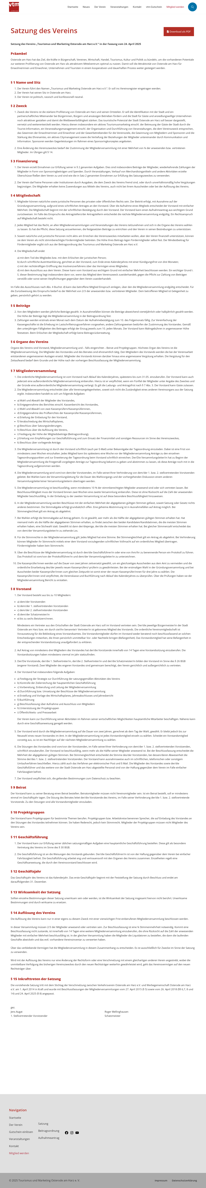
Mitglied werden (19, 1153)
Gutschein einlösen (21, 1132)
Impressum (161, 1180)
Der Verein (15, 1125)
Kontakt (14, 1146)
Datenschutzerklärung (184, 1180)
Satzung (43, 1123)
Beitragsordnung (48, 1131)
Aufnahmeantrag (48, 1138)
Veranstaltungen (19, 1139)
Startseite (15, 1118)
